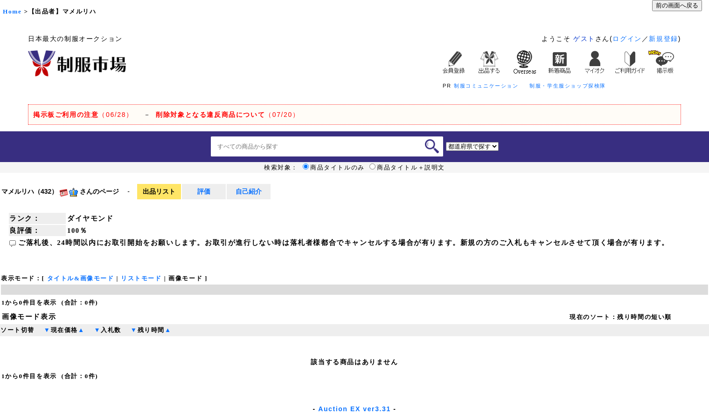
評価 (203, 191)
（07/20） (227, 114)
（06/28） (83, 114)
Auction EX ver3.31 (354, 409)
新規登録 (663, 38)
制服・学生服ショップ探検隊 (567, 85)
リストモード (141, 278)
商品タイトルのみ (334, 167)
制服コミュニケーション (486, 85)
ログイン (626, 38)
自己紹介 (249, 191)
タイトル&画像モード (80, 278)
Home (12, 11)
